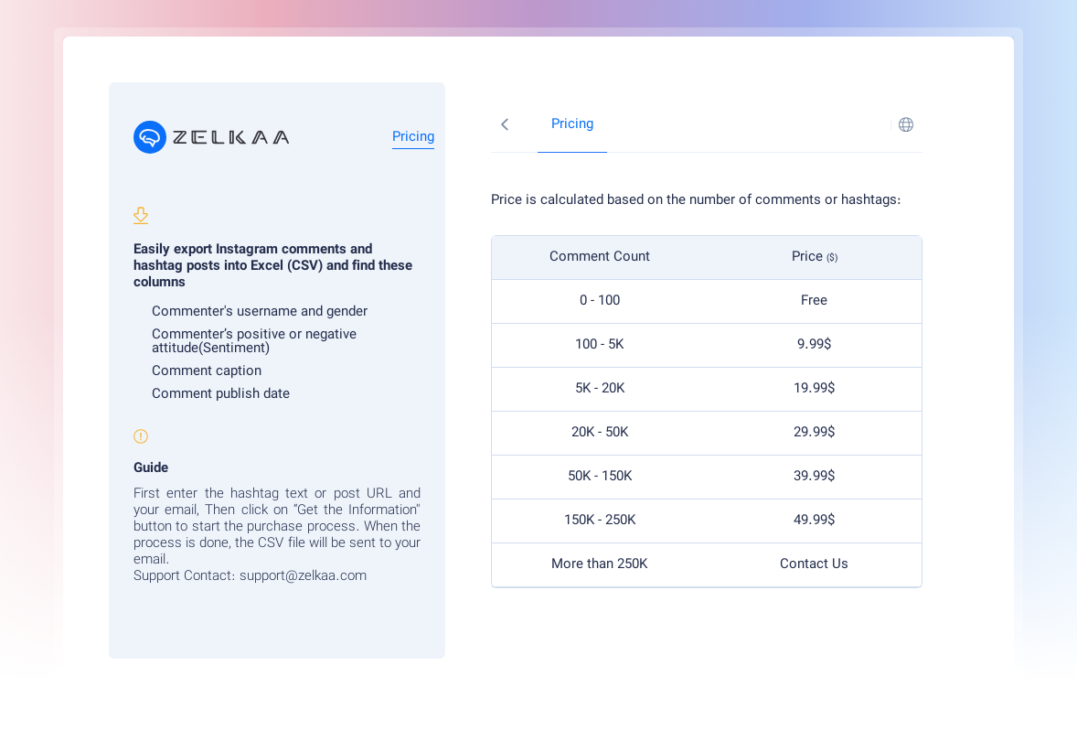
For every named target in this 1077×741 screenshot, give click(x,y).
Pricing (413, 137)
